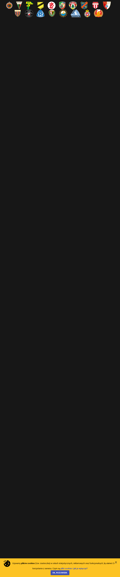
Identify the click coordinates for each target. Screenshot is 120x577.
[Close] (116, 562)
